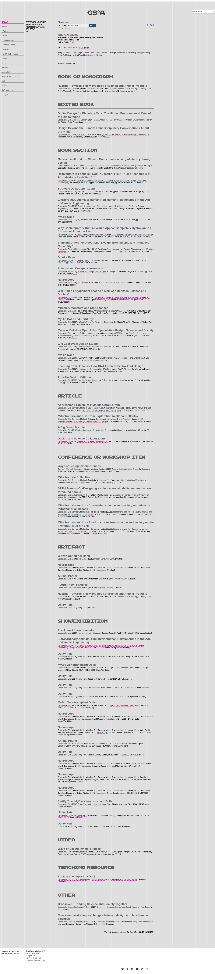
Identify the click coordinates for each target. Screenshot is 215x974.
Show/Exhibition (64, 55)
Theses (6, 49)
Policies (4, 68)
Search (4, 59)
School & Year (9, 45)
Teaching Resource (87, 55)
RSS (150, 25)
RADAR (4, 22)
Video (75, 55)
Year (5, 36)
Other (99, 55)
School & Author (10, 40)
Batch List (64, 29)
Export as (62, 25)
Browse (4, 26)
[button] (92, 25)
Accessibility (6, 72)
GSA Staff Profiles (10, 54)
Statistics (5, 86)
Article (111, 53)
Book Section (101, 53)
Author (6, 31)
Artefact (145, 53)
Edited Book (89, 53)
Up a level (63, 23)
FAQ (3, 81)
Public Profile (69, 42)
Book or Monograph (74, 53)
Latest (3, 63)
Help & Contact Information (12, 77)
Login (5, 94)
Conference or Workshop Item (128, 53)
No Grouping (84, 47)
